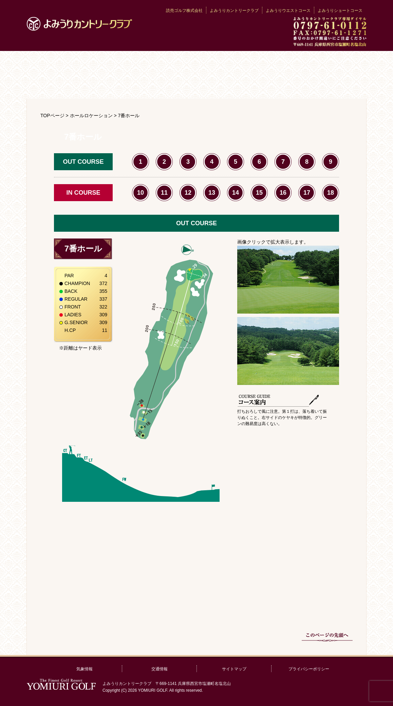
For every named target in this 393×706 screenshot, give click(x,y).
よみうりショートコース (340, 10)
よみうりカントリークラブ (79, 24)
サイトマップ (234, 669)
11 (164, 192)
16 (283, 192)
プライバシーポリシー (308, 669)
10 (140, 192)
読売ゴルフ (61, 684)
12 (188, 192)
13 (211, 192)
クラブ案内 (83, 63)
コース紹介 (309, 63)
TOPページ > (55, 115)
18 (330, 192)
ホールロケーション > (94, 115)
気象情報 (84, 669)
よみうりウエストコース (288, 10)
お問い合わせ (338, 85)
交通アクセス (224, 85)
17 (306, 192)
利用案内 (55, 85)
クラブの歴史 (196, 63)
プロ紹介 (111, 85)
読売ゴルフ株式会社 (184, 10)
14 (235, 192)
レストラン (168, 85)
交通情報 (159, 669)
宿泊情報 (281, 85)
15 (259, 192)
